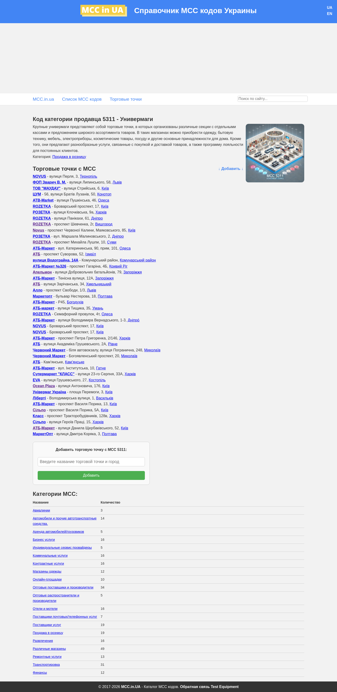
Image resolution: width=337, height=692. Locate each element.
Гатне (101, 368)
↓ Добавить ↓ (230, 168)
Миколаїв (152, 350)
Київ (105, 188)
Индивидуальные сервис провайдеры (62, 547)
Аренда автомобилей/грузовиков (58, 532)
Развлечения (43, 641)
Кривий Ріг (118, 266)
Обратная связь (195, 687)
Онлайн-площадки (47, 579)
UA (329, 8)
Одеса (103, 200)
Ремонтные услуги (47, 657)
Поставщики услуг (47, 625)
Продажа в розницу (69, 157)
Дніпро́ (134, 320)
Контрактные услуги (48, 563)
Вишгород (104, 224)
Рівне (112, 344)
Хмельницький (98, 284)
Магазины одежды (47, 571)
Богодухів (75, 302)
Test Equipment (225, 687)
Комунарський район (138, 260)
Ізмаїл (90, 254)
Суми (111, 242)
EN (329, 14)
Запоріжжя (132, 272)
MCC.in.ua (43, 99)
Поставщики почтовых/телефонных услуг (65, 616)
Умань (97, 308)
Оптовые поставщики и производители (63, 587)
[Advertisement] (168, 58)
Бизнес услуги (44, 539)
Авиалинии (41, 510)
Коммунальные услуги (50, 555)
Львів (117, 182)
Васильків (104, 398)
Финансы (40, 672)
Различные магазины (49, 649)
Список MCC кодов (82, 99)
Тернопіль (88, 176)
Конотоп (104, 194)
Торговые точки (126, 99)
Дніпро (97, 218)
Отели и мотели (45, 609)
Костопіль (97, 380)
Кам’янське (74, 362)
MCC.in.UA (131, 687)
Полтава (105, 296)
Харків (101, 212)
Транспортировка (46, 664)
